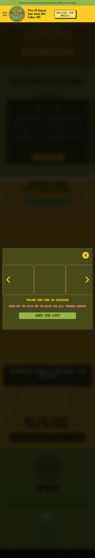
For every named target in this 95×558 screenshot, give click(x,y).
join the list (47, 315)
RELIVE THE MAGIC (65, 14)
